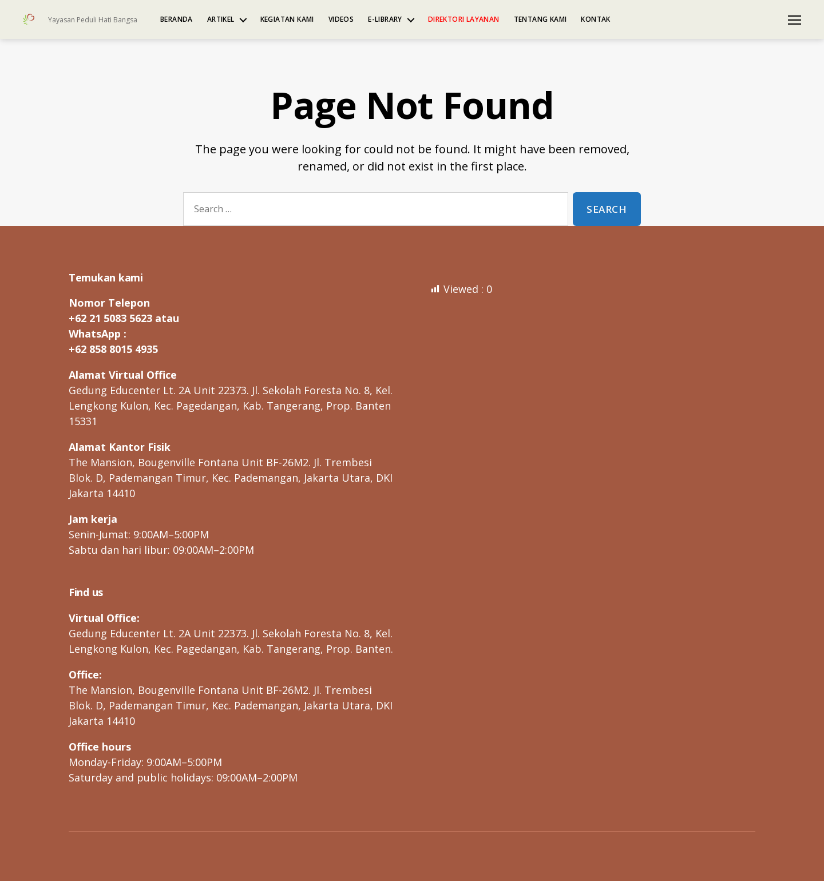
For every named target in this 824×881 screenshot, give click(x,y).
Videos (341, 19)
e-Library (385, 19)
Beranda (176, 19)
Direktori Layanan (464, 19)
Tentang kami (540, 19)
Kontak (595, 19)
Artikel (221, 19)
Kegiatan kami (287, 19)
